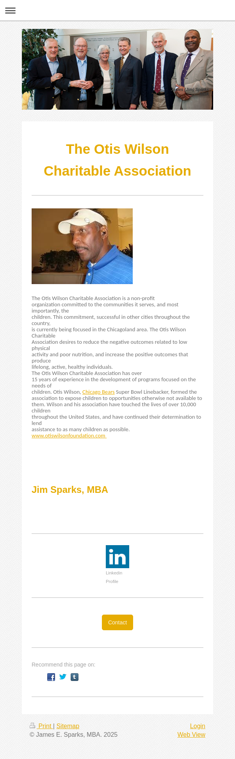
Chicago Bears (98, 391)
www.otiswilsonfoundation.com (69, 435)
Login (197, 726)
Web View (191, 734)
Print (41, 726)
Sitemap (67, 726)
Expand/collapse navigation (117, 10)
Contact (117, 622)
